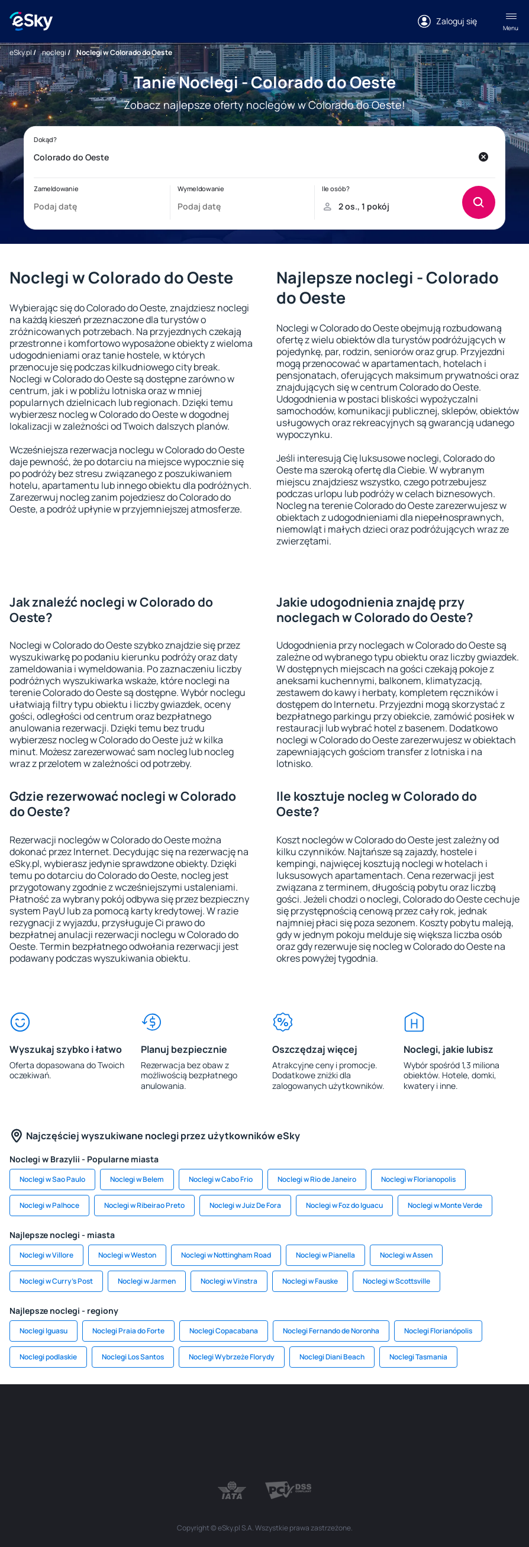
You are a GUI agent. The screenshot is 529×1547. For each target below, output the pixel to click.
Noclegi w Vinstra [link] (229, 1281)
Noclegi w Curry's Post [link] (56, 1281)
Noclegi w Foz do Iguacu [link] (344, 1205)
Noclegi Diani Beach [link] (332, 1357)
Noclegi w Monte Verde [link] (445, 1205)
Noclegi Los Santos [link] (133, 1357)
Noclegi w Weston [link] (127, 1255)
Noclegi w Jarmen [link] (147, 1281)
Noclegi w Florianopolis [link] (418, 1179)
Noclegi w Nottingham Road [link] (226, 1255)
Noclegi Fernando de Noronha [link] (331, 1331)
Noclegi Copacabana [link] (223, 1331)
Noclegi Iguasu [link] (43, 1331)
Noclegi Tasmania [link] (418, 1357)
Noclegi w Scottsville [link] (396, 1281)
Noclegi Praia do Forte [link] (128, 1331)
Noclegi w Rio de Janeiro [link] (317, 1179)
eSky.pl (20, 52)
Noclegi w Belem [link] (137, 1179)
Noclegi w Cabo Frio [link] (221, 1179)
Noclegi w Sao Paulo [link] (52, 1179)
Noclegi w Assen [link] (406, 1255)
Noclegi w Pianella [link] (325, 1255)
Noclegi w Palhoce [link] (49, 1205)
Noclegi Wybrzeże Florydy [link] (232, 1357)
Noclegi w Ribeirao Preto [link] (144, 1205)
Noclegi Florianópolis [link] (438, 1331)
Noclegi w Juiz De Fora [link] (245, 1205)
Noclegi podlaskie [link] (48, 1357)
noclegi (54, 52)
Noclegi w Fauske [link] (310, 1281)
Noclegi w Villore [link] (46, 1255)
